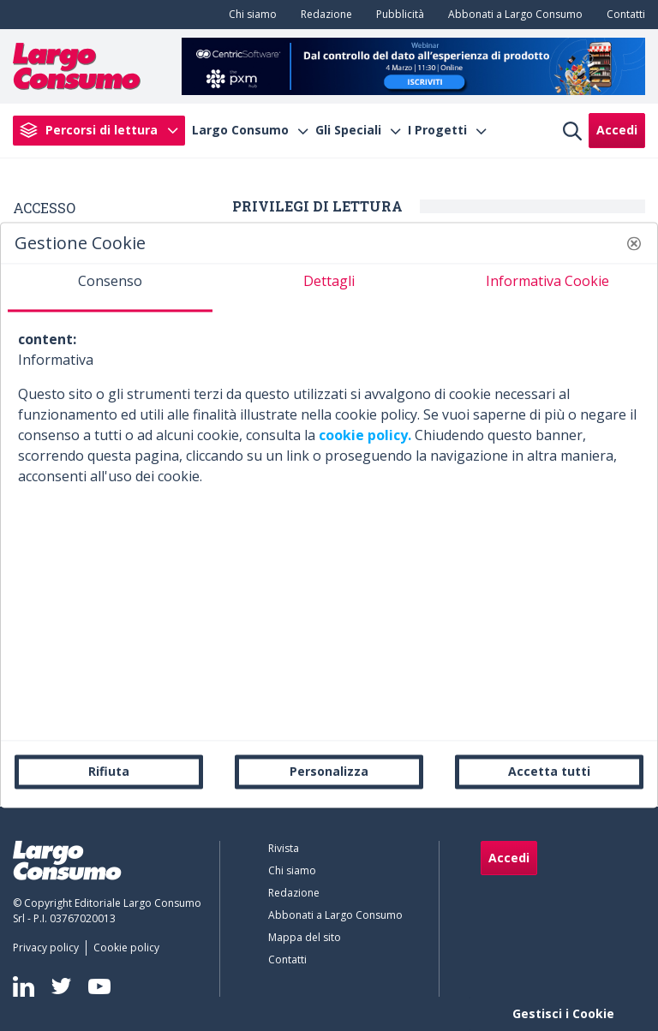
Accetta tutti (549, 771)
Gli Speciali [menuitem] (348, 130)
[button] (634, 243)
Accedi (616, 130)
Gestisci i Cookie (563, 1013)
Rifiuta (108, 771)
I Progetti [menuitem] (437, 130)
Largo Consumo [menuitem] (240, 130)
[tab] (110, 288)
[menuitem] (249, 14)
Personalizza (329, 771)
